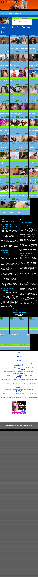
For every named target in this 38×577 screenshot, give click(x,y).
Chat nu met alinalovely (24, 61)
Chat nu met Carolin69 (22, 209)
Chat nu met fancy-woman (23, 143)
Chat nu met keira (24, 110)
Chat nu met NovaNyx (4, 192)
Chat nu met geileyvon (14, 127)
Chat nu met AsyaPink (23, 127)
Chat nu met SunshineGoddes (5, 111)
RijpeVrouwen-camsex (19, 384)
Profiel (5, 329)
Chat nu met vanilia (25, 18)
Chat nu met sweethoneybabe (24, 193)
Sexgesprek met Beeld (5, 9)
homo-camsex (19, 376)
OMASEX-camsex (19, 356)
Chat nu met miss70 (23, 45)
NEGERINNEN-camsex (19, 368)
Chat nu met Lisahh (4, 143)
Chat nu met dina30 (4, 94)
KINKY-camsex (19, 360)
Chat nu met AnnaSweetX (33, 94)
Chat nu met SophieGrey (14, 192)
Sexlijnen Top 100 (18, 13)
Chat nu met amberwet (23, 94)
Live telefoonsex (11, 13)
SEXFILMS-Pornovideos (19, 390)
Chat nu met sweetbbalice (33, 110)
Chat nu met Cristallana (24, 176)
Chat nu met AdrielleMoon (4, 127)
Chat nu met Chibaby (14, 176)
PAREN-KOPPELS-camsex (19, 364)
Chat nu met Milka (5, 45)
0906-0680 (20, 315)
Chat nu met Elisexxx (14, 45)
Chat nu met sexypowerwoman (14, 111)
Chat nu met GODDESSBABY (33, 61)
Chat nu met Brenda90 (33, 45)
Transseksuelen (4, 13)
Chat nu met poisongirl (14, 94)
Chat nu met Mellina (33, 127)
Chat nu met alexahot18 (14, 61)
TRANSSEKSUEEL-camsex (19, 372)
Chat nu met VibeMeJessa (33, 176)
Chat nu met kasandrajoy (5, 61)
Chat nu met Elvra (5, 176)
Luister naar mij (2, 347)
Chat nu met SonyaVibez (33, 143)
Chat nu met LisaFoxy (14, 143)
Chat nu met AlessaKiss (33, 192)
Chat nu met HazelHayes (7, 209)
